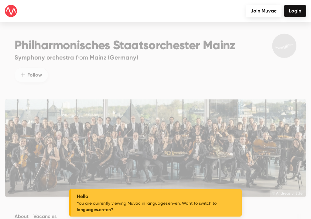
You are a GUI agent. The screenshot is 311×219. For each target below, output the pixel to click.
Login (295, 11)
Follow (31, 70)
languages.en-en (94, 209)
